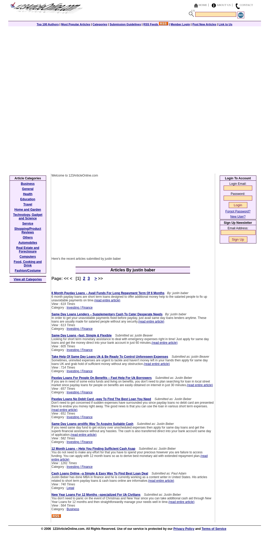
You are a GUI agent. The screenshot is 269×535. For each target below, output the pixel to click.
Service (27, 223)
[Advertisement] (134, 62)
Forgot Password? (237, 211)
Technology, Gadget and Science (28, 216)
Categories (100, 24)
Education (27, 199)
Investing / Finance (80, 307)
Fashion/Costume (28, 270)
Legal (70, 488)
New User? (238, 216)
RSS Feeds (155, 24)
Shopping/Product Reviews (27, 230)
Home (203, 4)
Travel (27, 204)
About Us (224, 4)
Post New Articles (204, 24)
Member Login (180, 24)
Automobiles (27, 242)
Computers (28, 256)
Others (28, 237)
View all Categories (28, 279)
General (28, 189)
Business (73, 509)
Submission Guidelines (125, 24)
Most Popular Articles (75, 24)
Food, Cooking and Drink (28, 263)
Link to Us (225, 24)
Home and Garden (27, 209)
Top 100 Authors (48, 24)
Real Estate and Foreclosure (27, 249)
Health (27, 194)
